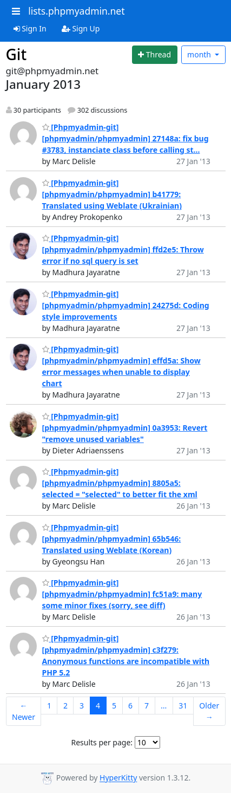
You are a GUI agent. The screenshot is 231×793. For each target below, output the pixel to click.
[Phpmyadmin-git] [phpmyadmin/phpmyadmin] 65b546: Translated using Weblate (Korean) (111, 538)
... (164, 705)
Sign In (30, 28)
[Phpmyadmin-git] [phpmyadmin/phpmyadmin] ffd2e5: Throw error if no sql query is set (123, 249)
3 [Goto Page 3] (82, 705)
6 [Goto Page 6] (130, 705)
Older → (209, 711)
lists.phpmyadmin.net (76, 10)
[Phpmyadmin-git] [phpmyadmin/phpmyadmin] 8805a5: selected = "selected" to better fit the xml (119, 482)
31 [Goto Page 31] (183, 705)
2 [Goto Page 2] (65, 705)
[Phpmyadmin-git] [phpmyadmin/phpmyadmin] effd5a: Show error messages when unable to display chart (121, 366)
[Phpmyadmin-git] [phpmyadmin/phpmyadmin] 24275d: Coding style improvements (125, 305)
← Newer (23, 711)
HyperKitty (118, 778)
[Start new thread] (154, 55)
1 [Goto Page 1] (49, 705)
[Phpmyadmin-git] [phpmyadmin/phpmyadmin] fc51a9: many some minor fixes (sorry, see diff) (122, 593)
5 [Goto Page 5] (114, 705)
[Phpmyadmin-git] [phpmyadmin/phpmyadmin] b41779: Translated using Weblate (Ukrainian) (112, 194)
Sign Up (81, 28)
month (200, 54)
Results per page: (102, 742)
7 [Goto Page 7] (146, 705)
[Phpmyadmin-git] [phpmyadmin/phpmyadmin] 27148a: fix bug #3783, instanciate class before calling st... (125, 138)
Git (16, 54)
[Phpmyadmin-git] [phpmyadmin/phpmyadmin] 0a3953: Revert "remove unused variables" (125, 427)
